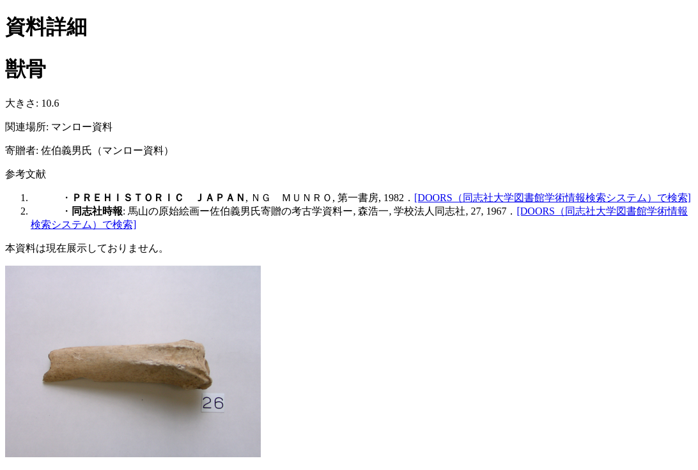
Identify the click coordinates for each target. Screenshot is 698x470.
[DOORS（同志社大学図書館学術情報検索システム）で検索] (552, 197)
